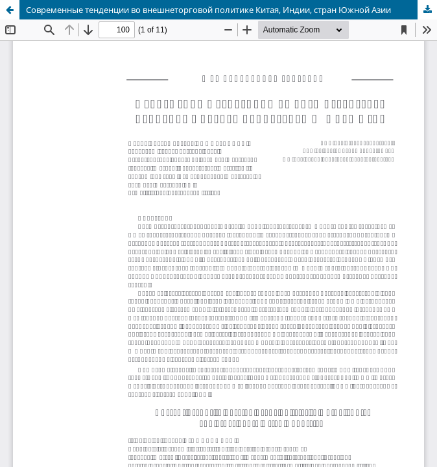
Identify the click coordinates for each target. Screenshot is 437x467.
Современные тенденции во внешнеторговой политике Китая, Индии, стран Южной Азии (208, 10)
